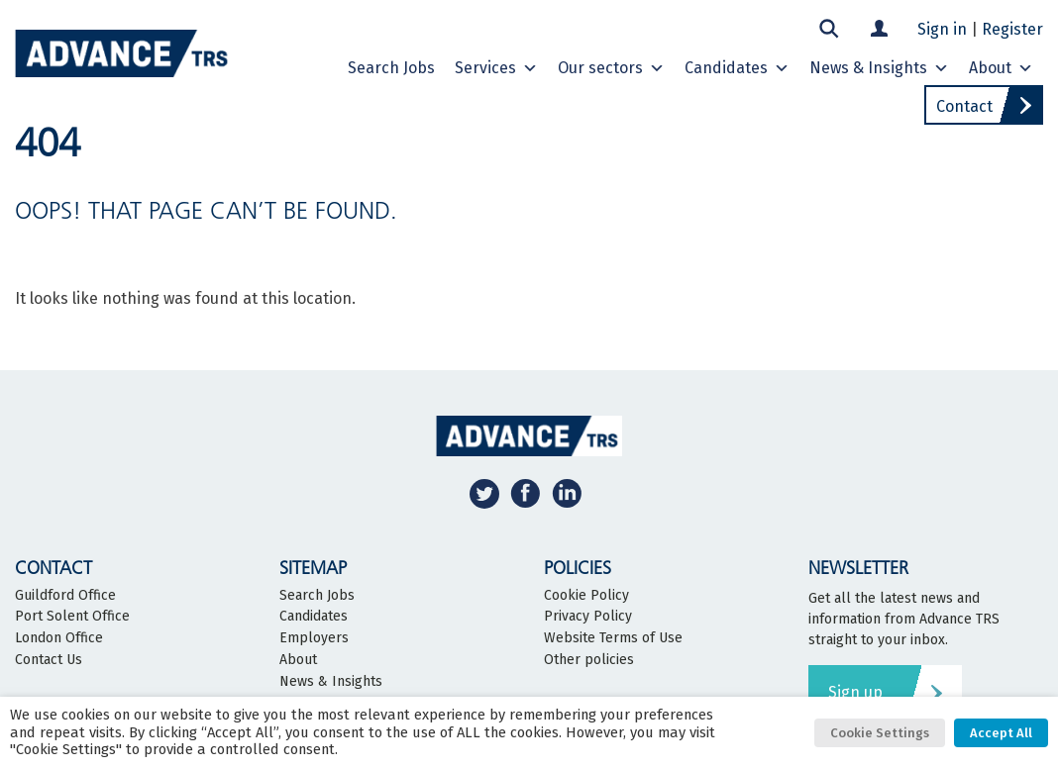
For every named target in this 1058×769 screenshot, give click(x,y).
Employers (314, 638)
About (1001, 68)
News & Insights (879, 68)
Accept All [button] (1001, 732)
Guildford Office (65, 596)
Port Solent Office (72, 617)
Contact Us (48, 660)
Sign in (942, 29)
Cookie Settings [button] (879, 732)
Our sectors (611, 68)
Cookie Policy (586, 596)
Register (1012, 29)
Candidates (737, 68)
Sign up (855, 692)
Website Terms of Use (613, 638)
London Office (59, 638)
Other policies (589, 660)
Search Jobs (317, 596)
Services (496, 68)
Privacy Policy (588, 617)
